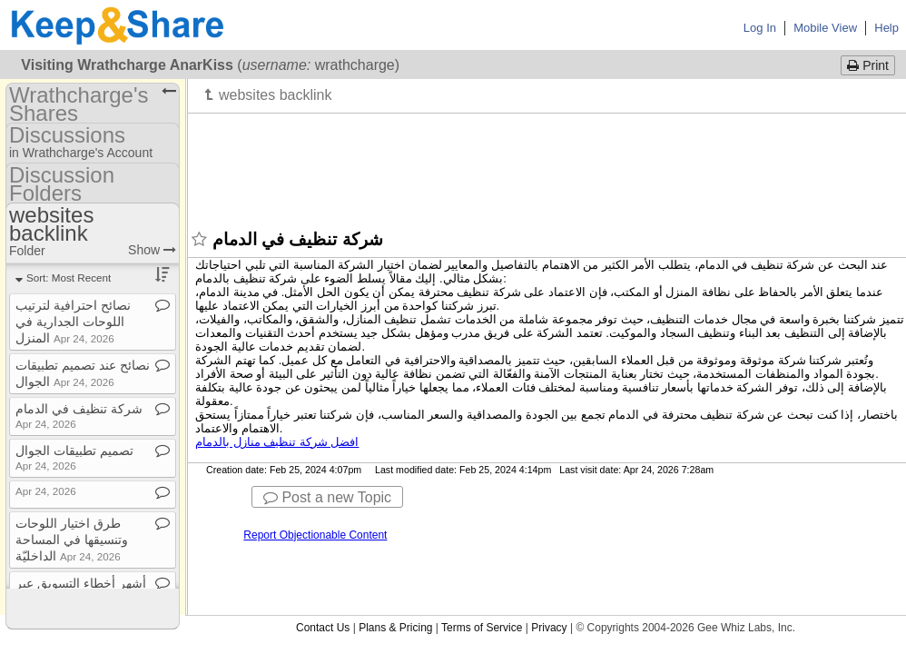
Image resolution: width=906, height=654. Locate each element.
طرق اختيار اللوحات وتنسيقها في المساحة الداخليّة (71, 539)
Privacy (548, 627)
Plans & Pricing (395, 627)
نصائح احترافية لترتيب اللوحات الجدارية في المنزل (73, 321)
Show (152, 250)
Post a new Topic (327, 497)
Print (868, 65)
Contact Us (323, 627)
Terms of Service (481, 627)
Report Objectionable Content (315, 535)
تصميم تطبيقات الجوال (74, 457)
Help (886, 28)
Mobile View (825, 28)
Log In (760, 28)
